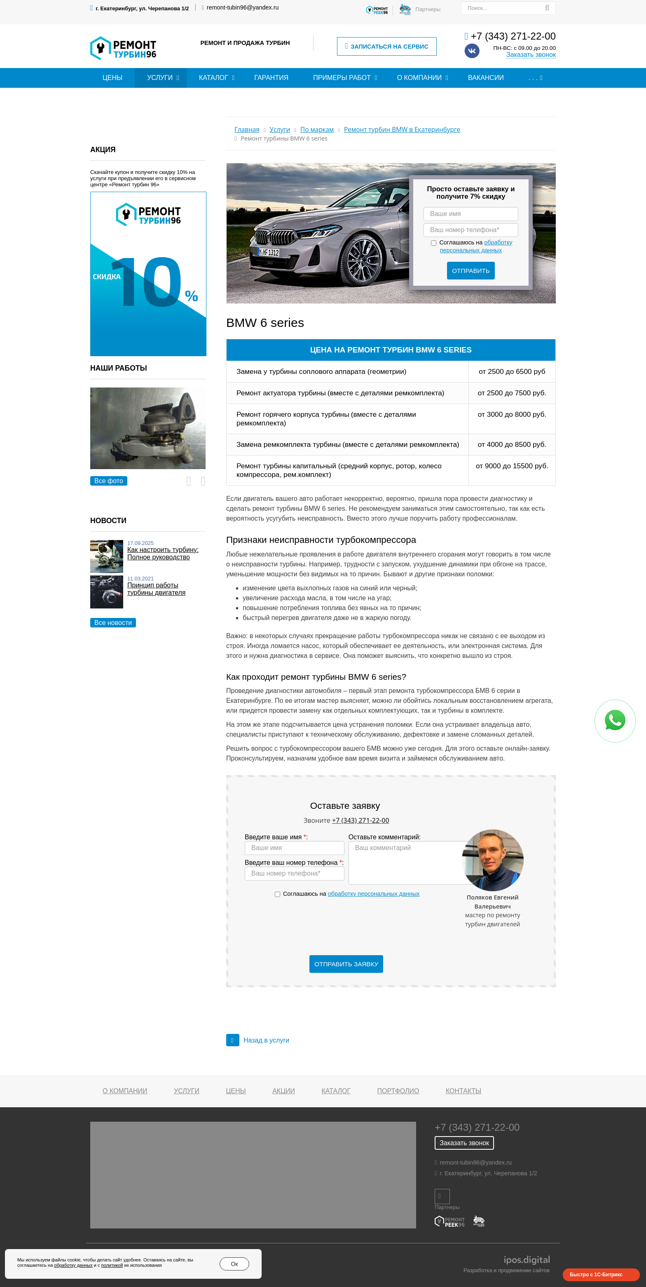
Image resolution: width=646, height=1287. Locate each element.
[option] (148, 438)
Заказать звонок (531, 54)
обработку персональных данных (374, 893)
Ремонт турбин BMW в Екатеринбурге (402, 129)
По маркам (317, 129)
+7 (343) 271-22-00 (513, 36)
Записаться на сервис (386, 46)
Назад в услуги (257, 1040)
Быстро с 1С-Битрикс (596, 1275)
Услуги (160, 77)
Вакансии (486, 77)
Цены (112, 77)
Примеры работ (342, 77)
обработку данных (73, 1265)
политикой (112, 1265)
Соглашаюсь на (351, 893)
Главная (247, 129)
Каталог (213, 77)
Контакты (463, 1090)
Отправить (471, 270)
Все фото (108, 480)
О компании (419, 77)
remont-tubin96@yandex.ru (243, 7)
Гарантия (271, 77)
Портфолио (398, 1090)
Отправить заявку (346, 964)
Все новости (113, 622)
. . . (533, 77)
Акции (283, 1090)
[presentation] (346, 927)
